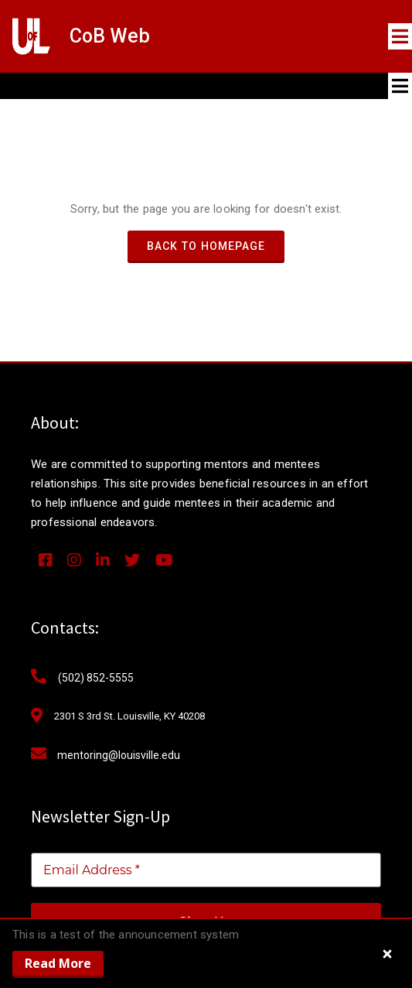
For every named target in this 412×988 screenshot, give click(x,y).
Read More (58, 963)
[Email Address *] (206, 870)
